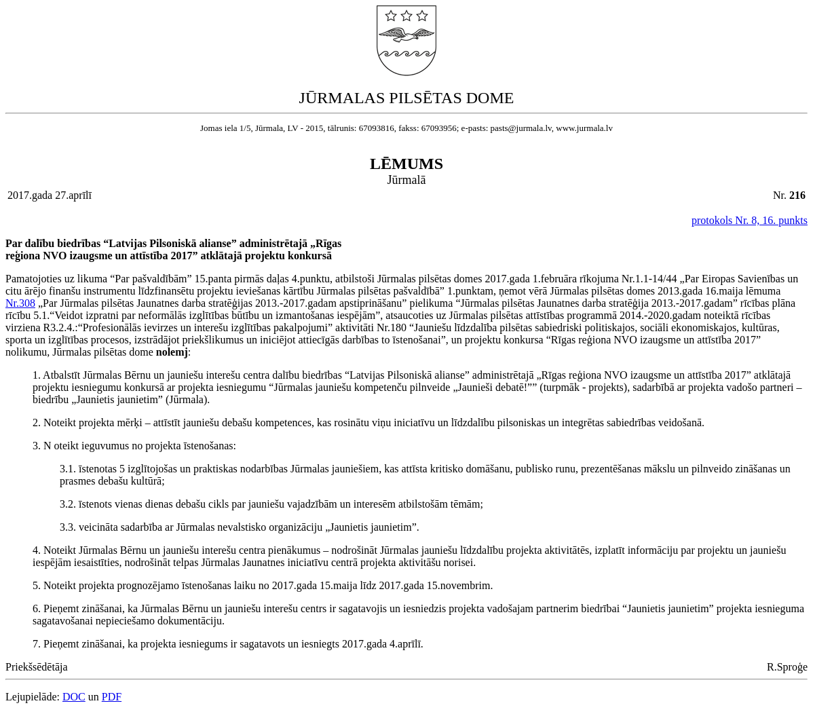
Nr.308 (20, 303)
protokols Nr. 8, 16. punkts (750, 220)
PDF (111, 696)
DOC (74, 696)
